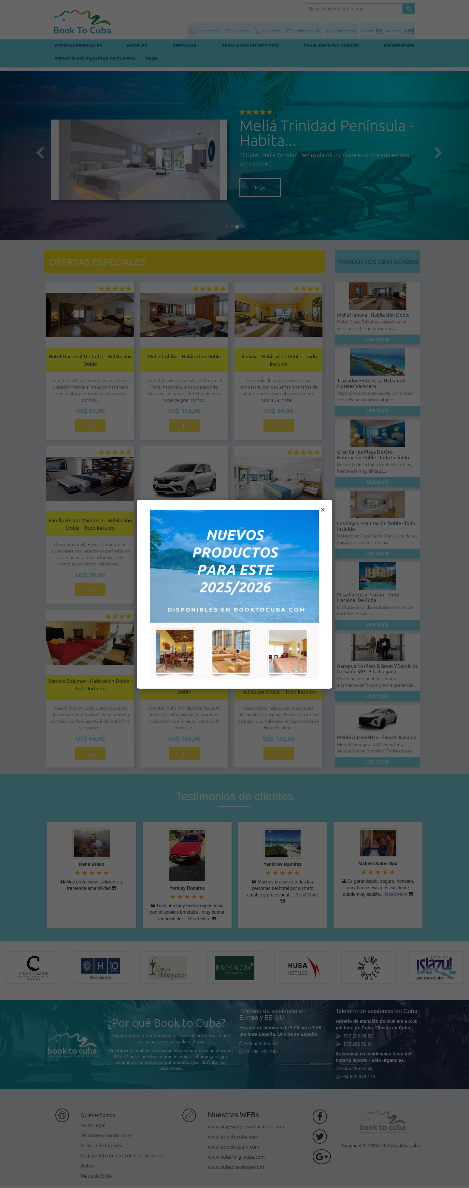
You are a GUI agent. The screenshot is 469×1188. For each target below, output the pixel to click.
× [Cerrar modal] (322, 510)
